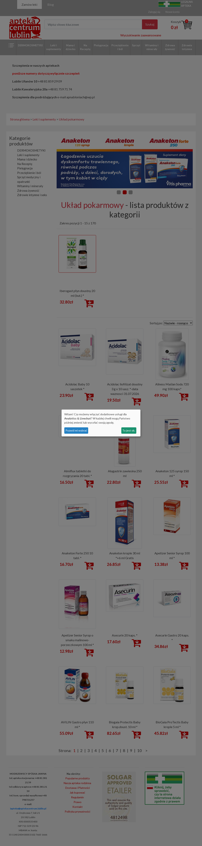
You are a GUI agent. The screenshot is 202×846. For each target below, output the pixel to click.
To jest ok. (128, 430)
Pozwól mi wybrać (76, 430)
